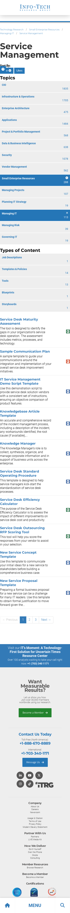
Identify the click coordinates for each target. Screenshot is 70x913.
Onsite (35, 855)
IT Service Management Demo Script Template (20, 381)
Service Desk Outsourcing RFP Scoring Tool (22, 530)
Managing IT (7, 33)
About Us (35, 806)
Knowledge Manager (18, 443)
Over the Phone (35, 852)
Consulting (35, 858)
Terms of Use (35, 821)
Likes (19, 70)
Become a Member (35, 712)
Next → (46, 619)
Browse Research (35, 867)
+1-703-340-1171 (35, 753)
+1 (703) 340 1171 (38, 663)
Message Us (35, 762)
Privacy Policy (35, 824)
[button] (35, 905)
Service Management (31, 33)
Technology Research (12, 29)
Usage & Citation (35, 818)
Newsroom (35, 812)
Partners (35, 836)
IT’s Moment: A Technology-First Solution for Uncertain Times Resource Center (36, 652)
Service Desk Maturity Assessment (19, 321)
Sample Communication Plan (25, 351)
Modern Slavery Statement (35, 827)
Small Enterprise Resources (44, 29)
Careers (35, 809)
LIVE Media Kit (35, 839)
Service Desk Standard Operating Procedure (19, 473)
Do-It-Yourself (35, 849)
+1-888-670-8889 (35, 743)
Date (6, 70)
